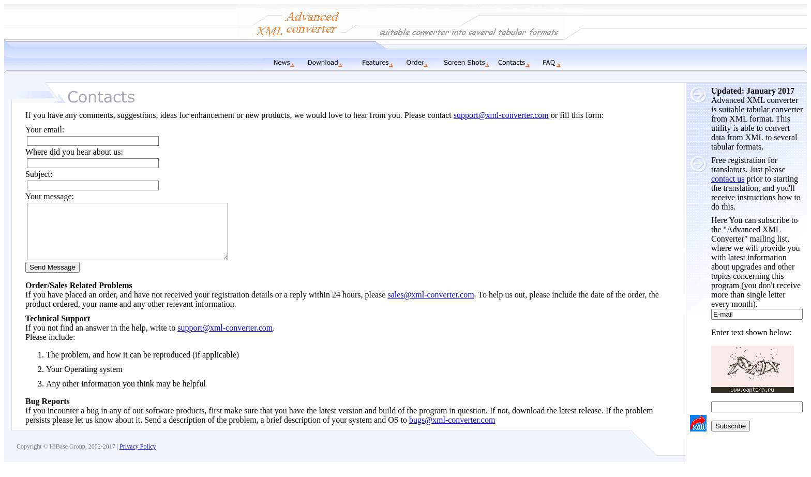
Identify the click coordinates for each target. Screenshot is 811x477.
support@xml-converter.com (501, 115)
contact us (727, 178)
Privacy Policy (137, 457)
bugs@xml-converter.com (452, 430)
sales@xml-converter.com (430, 305)
